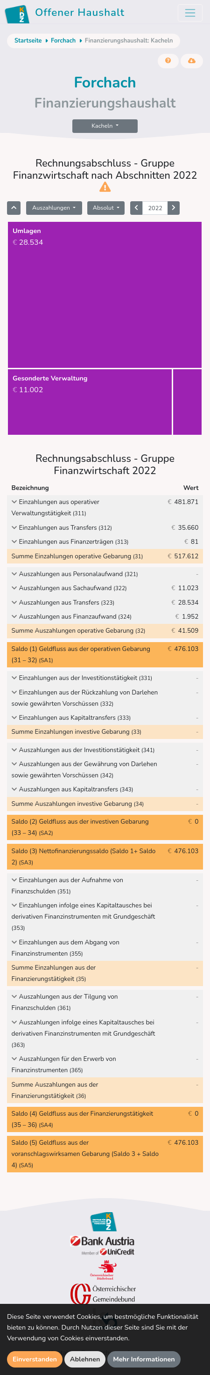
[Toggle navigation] (190, 13)
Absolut (104, 208)
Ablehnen (85, 1359)
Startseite (28, 41)
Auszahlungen (51, 208)
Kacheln (102, 126)
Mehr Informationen (144, 1359)
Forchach (63, 41)
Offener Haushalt (66, 14)
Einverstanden (35, 1359)
